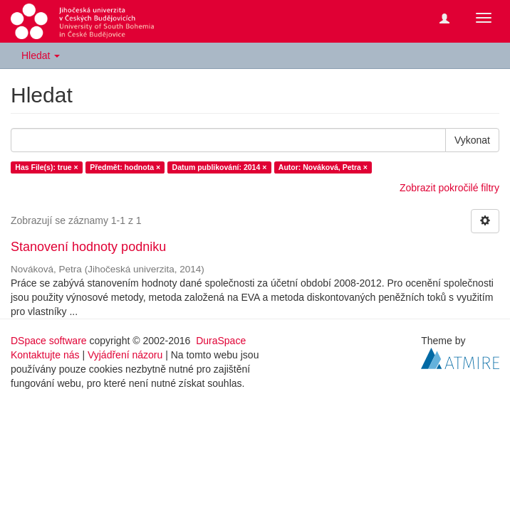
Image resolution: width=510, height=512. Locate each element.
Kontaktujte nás (45, 355)
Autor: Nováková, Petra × (323, 167)
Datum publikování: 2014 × (219, 167)
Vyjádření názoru (125, 355)
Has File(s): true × (46, 167)
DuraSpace (221, 340)
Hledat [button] (40, 55)
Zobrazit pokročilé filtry (449, 187)
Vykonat (472, 140)
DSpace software (49, 340)
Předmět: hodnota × (125, 167)
